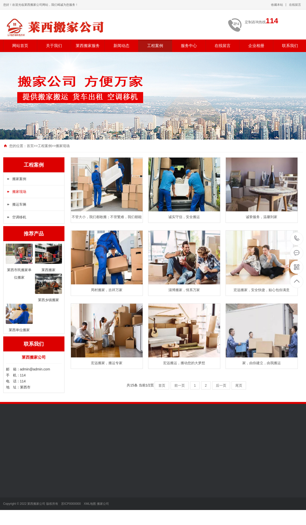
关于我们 (54, 46)
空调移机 (19, 217)
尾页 (238, 385)
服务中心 (189, 46)
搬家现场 (63, 146)
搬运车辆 (19, 204)
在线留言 (295, 5)
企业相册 (256, 46)
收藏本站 (277, 5)
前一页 (179, 385)
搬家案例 (19, 179)
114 (297, 238)
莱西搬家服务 (88, 46)
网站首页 (20, 46)
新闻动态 (121, 46)
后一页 (221, 385)
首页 (30, 146)
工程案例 (155, 46)
